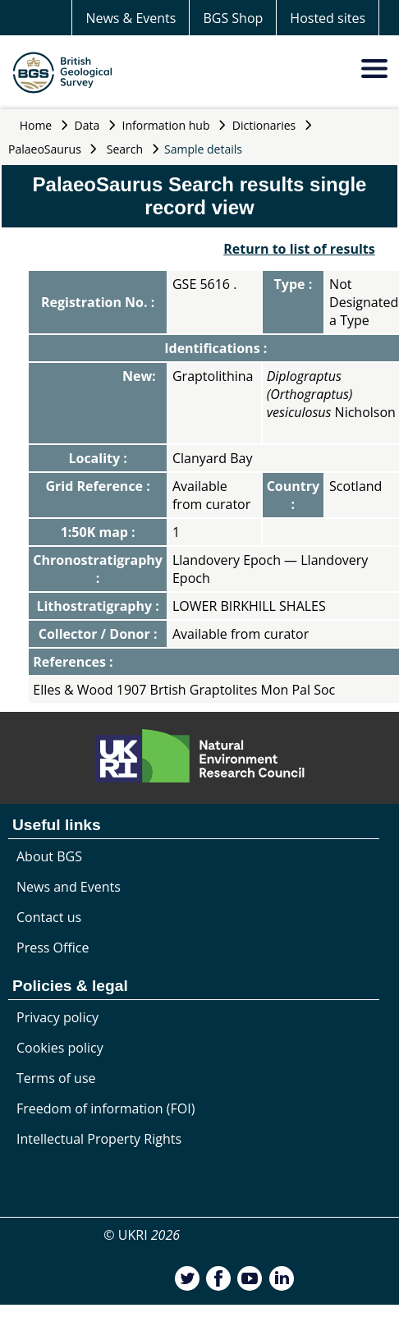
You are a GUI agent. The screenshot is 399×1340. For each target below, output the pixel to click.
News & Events (130, 18)
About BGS (49, 856)
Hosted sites (327, 18)
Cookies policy (59, 1048)
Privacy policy (57, 1017)
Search (125, 149)
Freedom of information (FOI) (105, 1108)
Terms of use (56, 1078)
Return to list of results (298, 249)
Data (87, 125)
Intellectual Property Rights (98, 1139)
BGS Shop (233, 18)
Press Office (52, 947)
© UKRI (141, 1235)
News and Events (68, 887)
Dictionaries (264, 125)
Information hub (166, 125)
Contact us (48, 917)
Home (36, 125)
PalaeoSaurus (44, 149)
